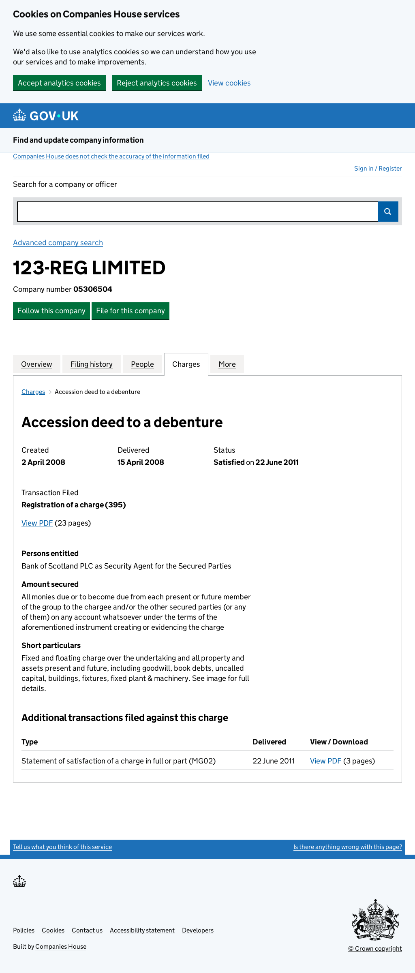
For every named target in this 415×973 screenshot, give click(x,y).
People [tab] (142, 364)
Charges (33, 392)
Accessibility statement (142, 930)
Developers (198, 930)
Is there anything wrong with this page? (347, 847)
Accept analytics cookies (59, 83)
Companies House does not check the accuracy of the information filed (111, 156)
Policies (23, 930)
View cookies (229, 83)
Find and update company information (78, 140)
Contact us (87, 930)
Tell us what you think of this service (62, 847)
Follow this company (51, 310)
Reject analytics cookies (157, 83)
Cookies (53, 930)
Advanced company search (58, 242)
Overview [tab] (36, 364)
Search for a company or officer (65, 184)
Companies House (60, 946)
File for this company (130, 310)
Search (388, 211)
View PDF (37, 523)
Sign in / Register (378, 168)
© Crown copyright (375, 948)
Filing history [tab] (92, 364)
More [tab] (227, 364)
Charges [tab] (186, 364)
